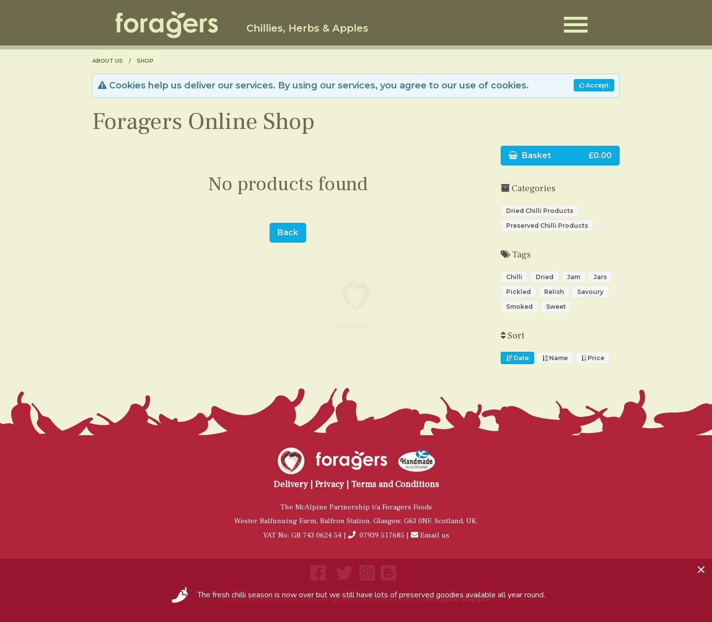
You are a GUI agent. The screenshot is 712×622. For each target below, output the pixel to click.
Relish (554, 291)
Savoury (590, 291)
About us (107, 60)
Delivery (291, 484)
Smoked (519, 306)
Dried (545, 277)
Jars (600, 277)
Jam (573, 277)
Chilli (514, 277)
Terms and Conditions (395, 484)
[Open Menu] (576, 25)
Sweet (556, 306)
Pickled (518, 291)
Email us (434, 535)
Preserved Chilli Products (547, 225)
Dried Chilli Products (539, 210)
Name (555, 358)
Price (592, 358)
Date (517, 358)
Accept (594, 85)
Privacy (329, 484)
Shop (145, 60)
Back (287, 232)
